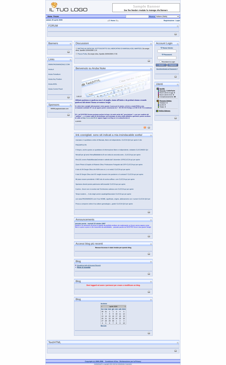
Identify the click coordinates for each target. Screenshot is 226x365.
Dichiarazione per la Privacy (130, 361)
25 (120, 318)
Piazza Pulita (82, 54)
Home (113, 20)
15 (109, 316)
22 (109, 318)
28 (106, 321)
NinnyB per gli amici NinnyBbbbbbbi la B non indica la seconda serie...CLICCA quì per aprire (108, 155)
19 (124, 316)
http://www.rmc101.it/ (89, 118)
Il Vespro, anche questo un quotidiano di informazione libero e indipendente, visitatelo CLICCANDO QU (112, 150)
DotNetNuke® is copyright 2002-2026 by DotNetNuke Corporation (113, 364)
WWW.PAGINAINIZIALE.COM (59, 64)
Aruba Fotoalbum (54, 74)
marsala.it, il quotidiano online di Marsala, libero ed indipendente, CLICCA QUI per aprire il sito (109, 140)
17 (116, 316)
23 (113, 318)
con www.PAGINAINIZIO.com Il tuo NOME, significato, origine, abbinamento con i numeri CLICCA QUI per (113, 199)
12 (124, 314)
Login (178, 20)
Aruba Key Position (55, 79)
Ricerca (152, 16)
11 (120, 314)
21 (106, 318)
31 (106, 311)
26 (124, 318)
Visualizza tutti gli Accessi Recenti (89, 265)
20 (102, 318)
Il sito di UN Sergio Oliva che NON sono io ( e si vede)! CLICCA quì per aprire (103, 169)
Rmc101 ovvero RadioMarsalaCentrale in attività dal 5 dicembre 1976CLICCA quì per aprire (108, 159)
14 (106, 316)
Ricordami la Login (168, 62)
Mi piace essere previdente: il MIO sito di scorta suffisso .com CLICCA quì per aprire (105, 179)
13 (102, 316)
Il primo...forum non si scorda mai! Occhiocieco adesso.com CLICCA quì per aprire (105, 189)
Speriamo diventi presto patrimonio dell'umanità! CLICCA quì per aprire (100, 184)
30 (102, 311)
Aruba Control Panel (55, 89)
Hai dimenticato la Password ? (167, 69)
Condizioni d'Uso (111, 361)
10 (116, 314)
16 (113, 316)
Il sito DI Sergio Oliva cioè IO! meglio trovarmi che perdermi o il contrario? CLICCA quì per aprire (109, 174)
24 (116, 318)
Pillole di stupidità (83, 267)
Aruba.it (51, 69)
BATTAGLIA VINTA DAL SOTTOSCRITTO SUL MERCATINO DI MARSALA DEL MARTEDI (110, 48)
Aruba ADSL (52, 84)
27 (102, 321)
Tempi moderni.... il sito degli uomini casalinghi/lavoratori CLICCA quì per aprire (103, 194)
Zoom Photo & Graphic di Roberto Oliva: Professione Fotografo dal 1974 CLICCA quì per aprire (109, 164)
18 (120, 316)
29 (109, 321)
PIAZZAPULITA (81, 145)
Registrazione (169, 20)
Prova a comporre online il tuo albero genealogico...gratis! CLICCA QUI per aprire (104, 204)
